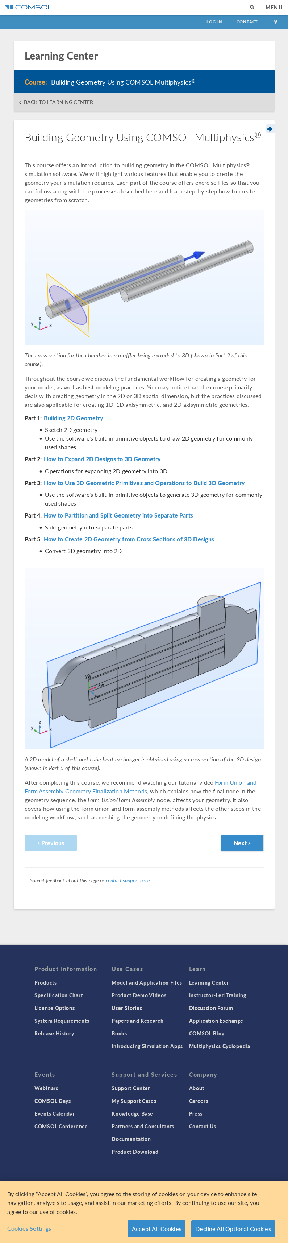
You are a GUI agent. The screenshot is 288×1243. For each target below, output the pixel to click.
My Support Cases (134, 1100)
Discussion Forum (211, 1007)
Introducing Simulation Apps (147, 1046)
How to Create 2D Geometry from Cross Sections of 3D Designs (129, 539)
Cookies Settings (29, 1228)
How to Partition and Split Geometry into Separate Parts (118, 515)
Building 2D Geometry (74, 418)
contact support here (128, 880)
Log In (214, 21)
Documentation (131, 1138)
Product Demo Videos (139, 995)
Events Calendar (54, 1113)
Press (196, 1113)
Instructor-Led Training (217, 995)
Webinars (46, 1088)
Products (45, 982)
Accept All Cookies (156, 1228)
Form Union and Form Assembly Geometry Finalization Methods (141, 786)
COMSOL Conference (61, 1126)
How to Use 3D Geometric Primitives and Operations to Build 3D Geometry (144, 483)
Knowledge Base (132, 1113)
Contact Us (202, 1126)
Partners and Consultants (143, 1126)
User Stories (127, 1007)
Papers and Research (137, 1020)
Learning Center (209, 982)
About (197, 1088)
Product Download (135, 1151)
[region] (144, 1212)
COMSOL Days (52, 1100)
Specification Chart (58, 995)
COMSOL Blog (207, 1033)
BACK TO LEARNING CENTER (58, 102)
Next (242, 843)
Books (119, 1033)
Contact (247, 21)
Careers (198, 1100)
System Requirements (61, 1020)
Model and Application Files (147, 982)
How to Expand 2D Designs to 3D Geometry (102, 459)
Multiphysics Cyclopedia (219, 1046)
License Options (54, 1007)
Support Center (131, 1088)
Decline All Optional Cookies (233, 1228)
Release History (54, 1033)
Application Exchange (216, 1020)
